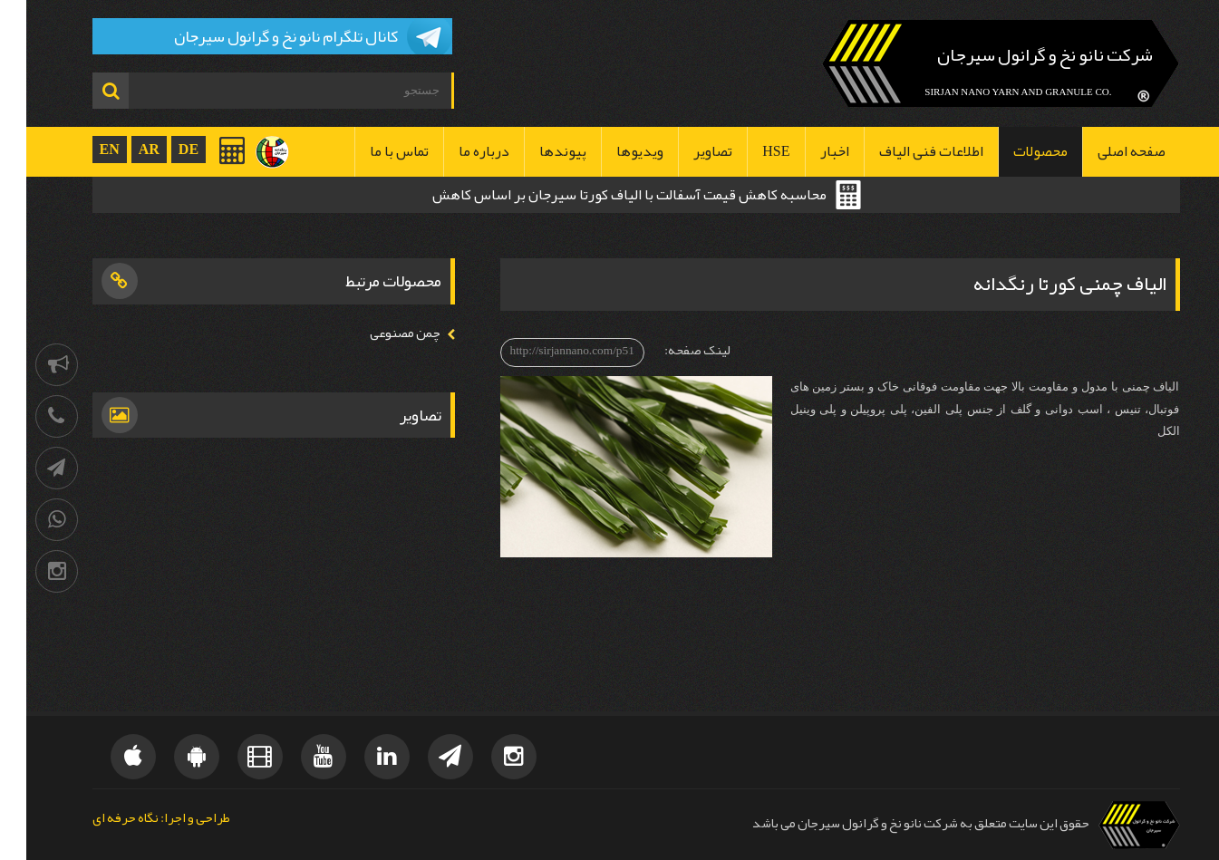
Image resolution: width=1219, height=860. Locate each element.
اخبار (808, 151)
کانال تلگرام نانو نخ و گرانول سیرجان (260, 36)
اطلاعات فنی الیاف (905, 151)
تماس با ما (372, 151)
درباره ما (457, 151)
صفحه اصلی (1105, 151)
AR (122, 149)
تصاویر (686, 151)
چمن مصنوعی (378, 333)
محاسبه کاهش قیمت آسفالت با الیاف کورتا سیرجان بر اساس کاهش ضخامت (603, 196)
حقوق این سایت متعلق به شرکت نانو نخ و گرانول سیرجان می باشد (894, 823)
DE (162, 149)
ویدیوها (613, 151)
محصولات (1014, 151)
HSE (749, 151)
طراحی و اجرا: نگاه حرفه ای (135, 818)
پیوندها (536, 151)
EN (83, 149)
